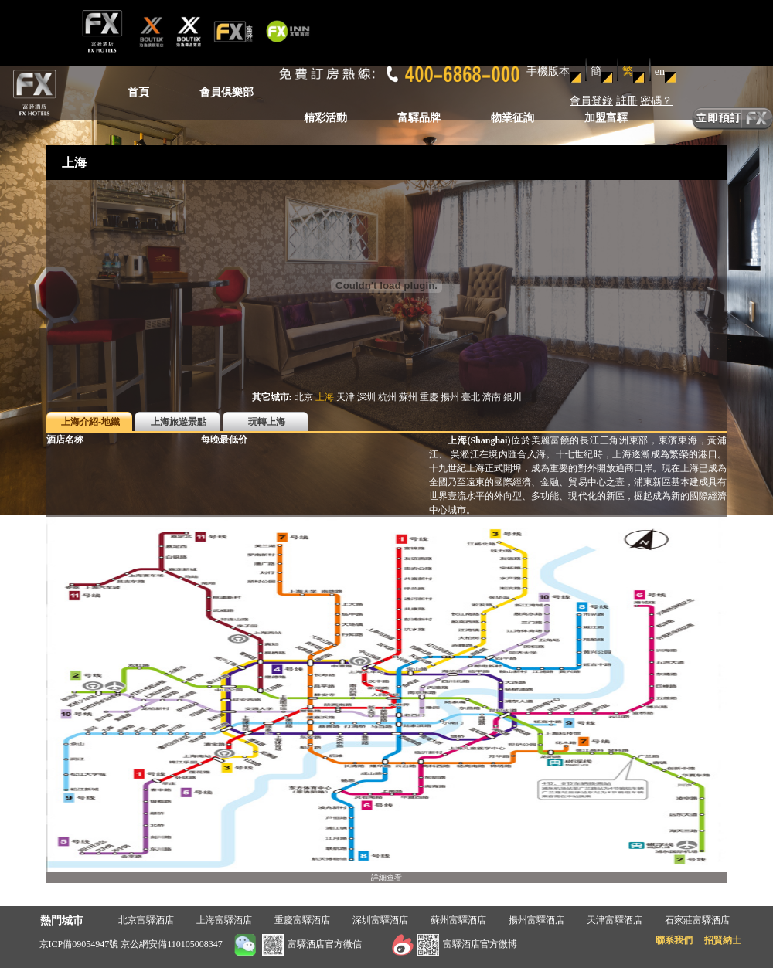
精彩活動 (325, 118)
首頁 (138, 92)
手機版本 (548, 71)
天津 (345, 397)
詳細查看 (386, 877)
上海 (324, 397)
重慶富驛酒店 (302, 920)
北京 (304, 397)
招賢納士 (722, 940)
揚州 (450, 397)
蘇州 (408, 397)
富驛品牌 (419, 118)
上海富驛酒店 (224, 920)
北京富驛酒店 (146, 920)
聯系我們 (674, 940)
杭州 (387, 397)
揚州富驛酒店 (536, 920)
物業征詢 (512, 118)
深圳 (366, 397)
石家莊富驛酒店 (697, 920)
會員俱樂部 (226, 92)
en (660, 71)
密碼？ (656, 101)
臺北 (470, 397)
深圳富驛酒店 (380, 920)
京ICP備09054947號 (79, 944)
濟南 (491, 397)
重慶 (429, 397)
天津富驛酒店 (614, 920)
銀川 (512, 397)
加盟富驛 (606, 118)
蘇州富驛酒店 (458, 920)
